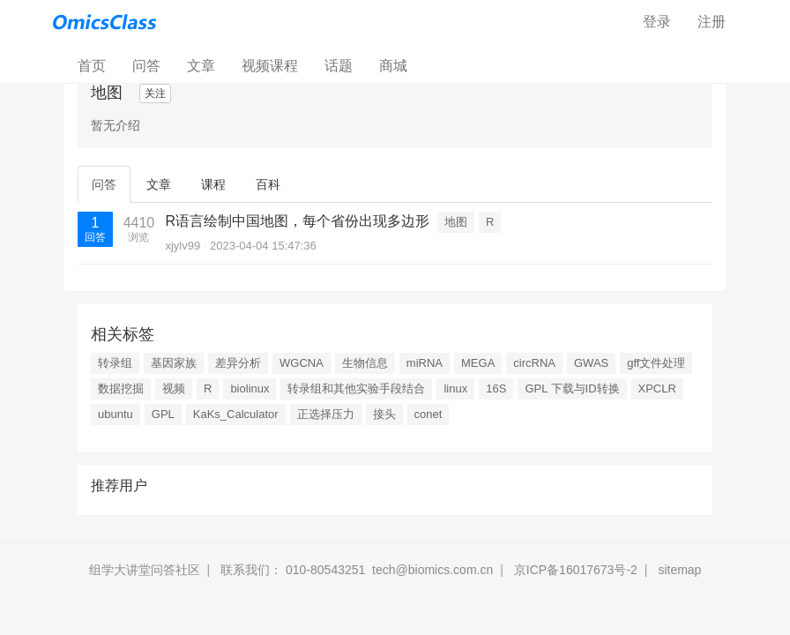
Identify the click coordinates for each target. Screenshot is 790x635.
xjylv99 (182, 245)
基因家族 (174, 363)
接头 (384, 414)
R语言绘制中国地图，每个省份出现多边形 (297, 220)
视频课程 (270, 65)
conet (428, 414)
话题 (338, 65)
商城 (393, 65)
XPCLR (657, 388)
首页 (98, 64)
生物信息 (365, 363)
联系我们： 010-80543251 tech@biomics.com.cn (356, 570)
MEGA (478, 363)
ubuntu (115, 414)
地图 (455, 221)
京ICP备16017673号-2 (575, 570)
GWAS (591, 363)
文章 (201, 65)
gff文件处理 (656, 363)
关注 (155, 93)
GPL (163, 414)
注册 (711, 21)
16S (496, 388)
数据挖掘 (121, 388)
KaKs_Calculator (236, 414)
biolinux (249, 388)
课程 (213, 184)
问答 (146, 65)
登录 (657, 21)
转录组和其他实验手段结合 (356, 388)
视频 (173, 388)
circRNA (534, 363)
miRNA (424, 363)
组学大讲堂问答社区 (144, 570)
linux (455, 388)
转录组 (115, 363)
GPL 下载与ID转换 (572, 388)
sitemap (679, 570)
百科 (268, 184)
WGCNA (301, 363)
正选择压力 (325, 414)
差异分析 (238, 363)
